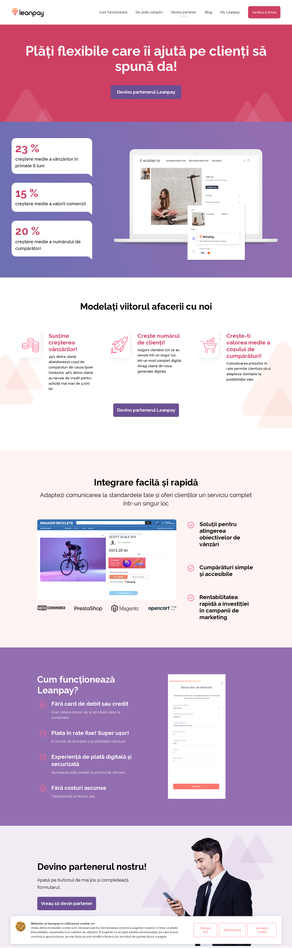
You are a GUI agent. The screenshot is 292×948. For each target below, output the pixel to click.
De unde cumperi (149, 12)
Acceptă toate (262, 930)
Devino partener (183, 12)
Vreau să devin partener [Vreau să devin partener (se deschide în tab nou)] (66, 903)
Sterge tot (205, 930)
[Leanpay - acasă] (28, 12)
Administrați (232, 930)
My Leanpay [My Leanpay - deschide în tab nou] (230, 12)
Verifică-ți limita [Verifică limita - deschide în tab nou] (264, 12)
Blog (208, 12)
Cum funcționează (113, 12)
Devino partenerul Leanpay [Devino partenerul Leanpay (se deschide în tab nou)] (146, 410)
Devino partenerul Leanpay (146, 92)
